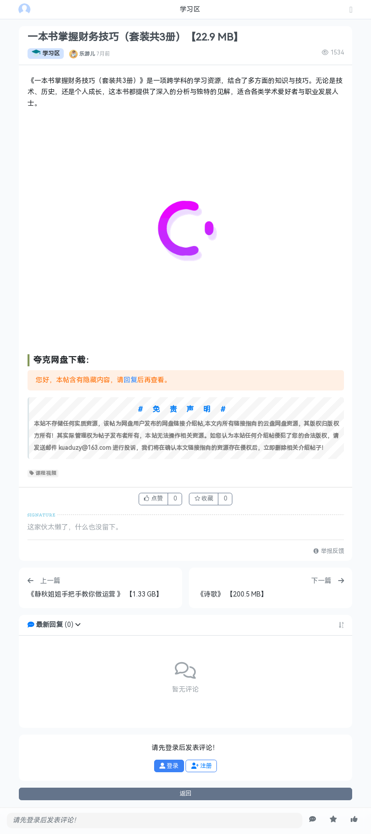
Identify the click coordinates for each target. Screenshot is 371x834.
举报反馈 (328, 551)
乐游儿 (87, 53)
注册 (201, 766)
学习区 (45, 53)
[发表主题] (351, 10)
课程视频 (43, 473)
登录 (168, 766)
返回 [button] (185, 793)
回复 (130, 380)
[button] (78, 624)
